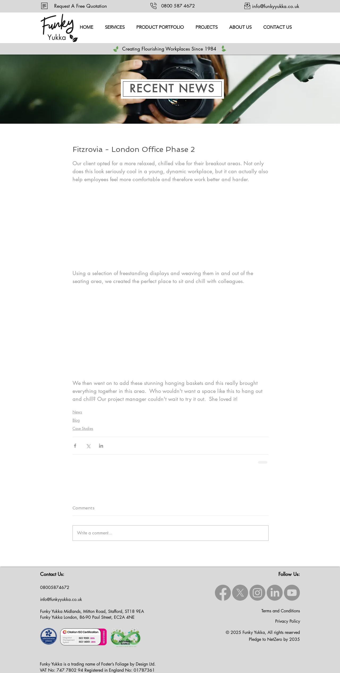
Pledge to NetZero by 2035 (274, 639)
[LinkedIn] (275, 593)
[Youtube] (292, 593)
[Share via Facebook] (75, 445)
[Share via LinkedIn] (101, 445)
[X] (240, 593)
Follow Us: (289, 574)
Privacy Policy (287, 621)
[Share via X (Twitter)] (88, 445)
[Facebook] (223, 593)
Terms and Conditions (280, 611)
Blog (76, 420)
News (77, 411)
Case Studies (83, 428)
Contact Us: (52, 574)
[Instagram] (257, 593)
